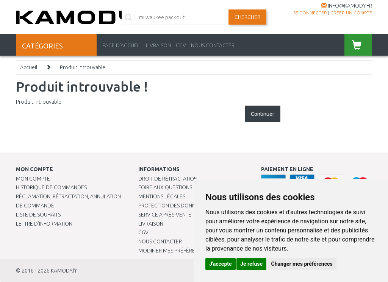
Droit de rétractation (167, 179)
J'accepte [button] (220, 264)
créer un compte (351, 12)
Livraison (150, 224)
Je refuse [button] (251, 264)
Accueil (28, 67)
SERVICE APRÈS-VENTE (164, 215)
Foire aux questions (165, 187)
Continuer (262, 114)
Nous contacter (160, 241)
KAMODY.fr (64, 271)
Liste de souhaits (38, 215)
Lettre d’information (44, 224)
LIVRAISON (158, 45)
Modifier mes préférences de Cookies (188, 251)
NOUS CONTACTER (213, 45)
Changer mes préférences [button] (302, 264)
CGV (181, 45)
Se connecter (310, 12)
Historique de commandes (51, 187)
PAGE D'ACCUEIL (121, 45)
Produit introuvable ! (84, 67)
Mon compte (33, 179)
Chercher (247, 17)
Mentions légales (161, 196)
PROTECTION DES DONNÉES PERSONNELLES (190, 206)
